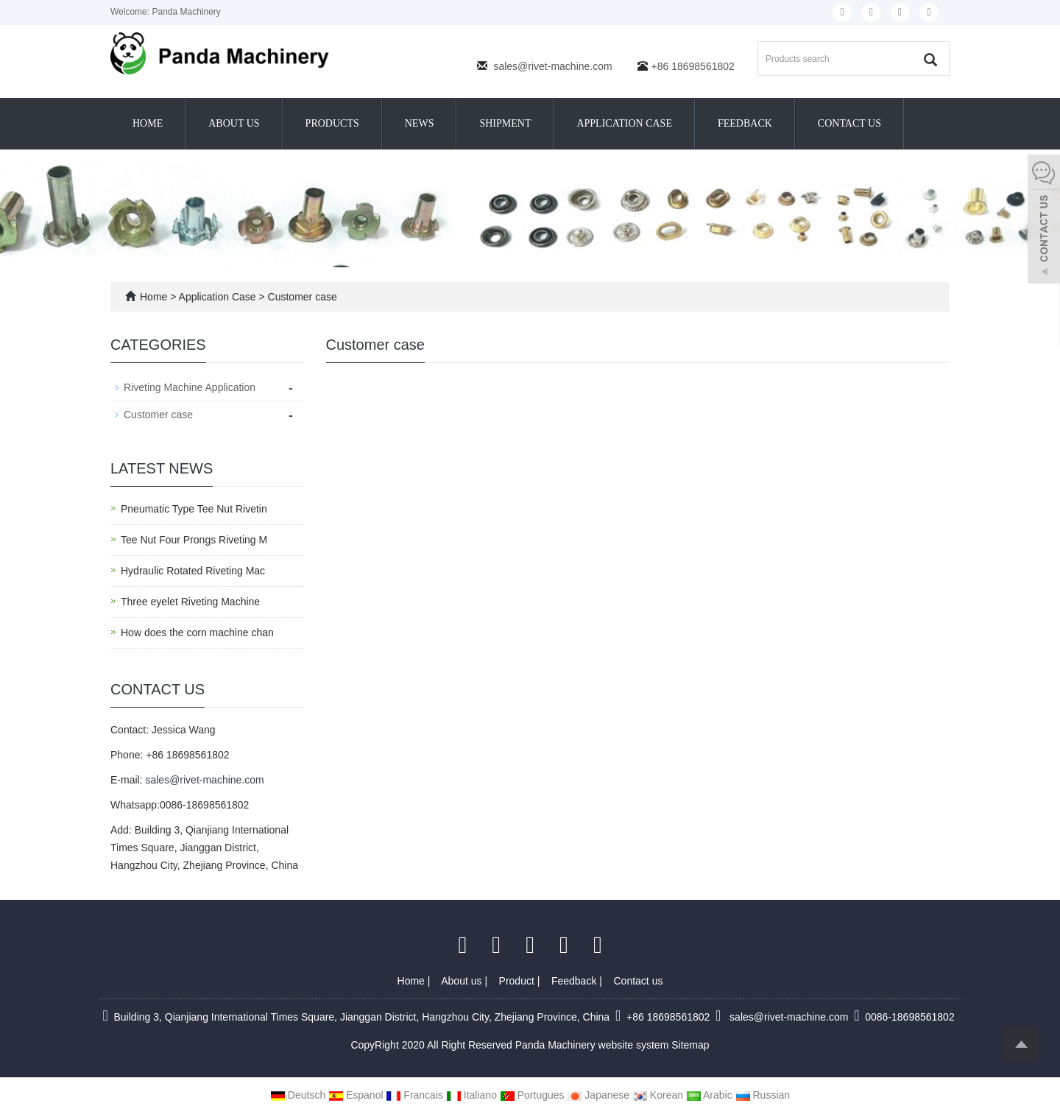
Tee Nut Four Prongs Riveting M (194, 540)
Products (332, 123)
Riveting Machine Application (189, 387)
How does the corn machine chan (197, 632)
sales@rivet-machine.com (552, 66)
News (419, 123)
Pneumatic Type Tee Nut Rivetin (194, 509)
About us (233, 123)
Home (147, 123)
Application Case (624, 123)
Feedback (745, 123)
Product (518, 981)
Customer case (301, 297)
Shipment (505, 123)
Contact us (849, 123)
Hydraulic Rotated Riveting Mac (193, 571)
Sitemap (690, 1045)
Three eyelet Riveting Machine (190, 601)
